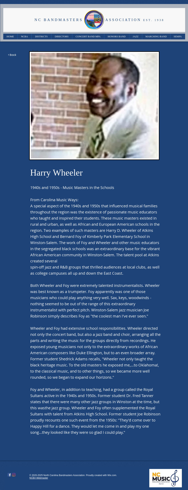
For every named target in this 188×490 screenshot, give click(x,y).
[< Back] (41, 51)
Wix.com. (112, 475)
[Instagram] (14, 474)
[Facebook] (9, 474)
